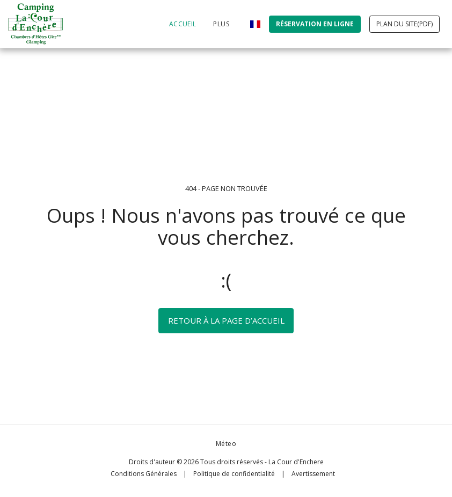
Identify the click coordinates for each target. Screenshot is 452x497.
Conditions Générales (144, 473)
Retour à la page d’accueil (226, 320)
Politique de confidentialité (234, 473)
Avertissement (313, 473)
